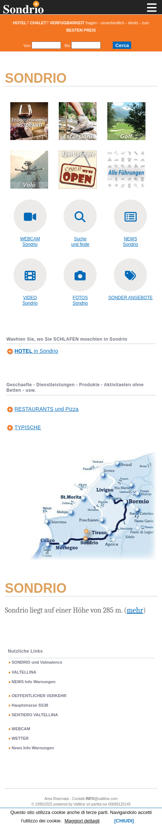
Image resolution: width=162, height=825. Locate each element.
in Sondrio (36, 351)
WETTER (20, 738)
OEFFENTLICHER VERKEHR (39, 695)
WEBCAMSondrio (30, 241)
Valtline (79, 804)
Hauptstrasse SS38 (30, 705)
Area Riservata (56, 799)
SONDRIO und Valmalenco (37, 662)
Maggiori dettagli (82, 821)
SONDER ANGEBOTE (130, 297)
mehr (135, 610)
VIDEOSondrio (29, 300)
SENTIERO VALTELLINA (35, 715)
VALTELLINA (24, 672)
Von (27, 45)
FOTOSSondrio (80, 300)
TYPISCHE (27, 427)
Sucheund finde (80, 241)
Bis (67, 45)
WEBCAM (21, 729)
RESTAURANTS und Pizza (46, 409)
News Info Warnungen (33, 748)
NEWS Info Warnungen (33, 681)
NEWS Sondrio (130, 241)
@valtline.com (102, 799)
